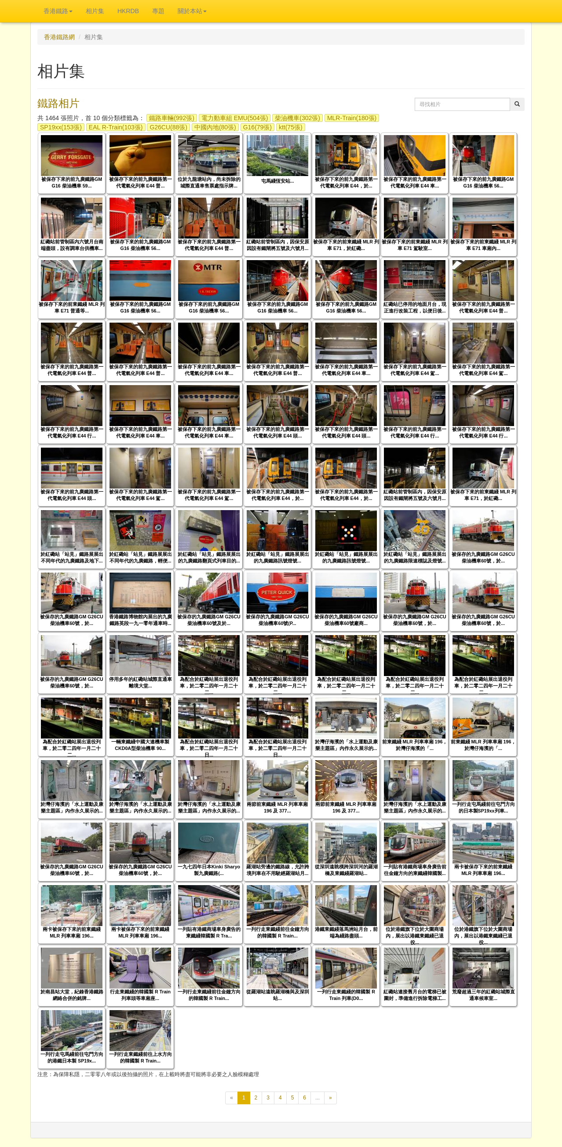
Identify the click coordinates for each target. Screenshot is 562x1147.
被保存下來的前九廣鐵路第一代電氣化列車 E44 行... (71, 432)
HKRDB (128, 11)
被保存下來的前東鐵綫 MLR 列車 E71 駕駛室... (415, 245)
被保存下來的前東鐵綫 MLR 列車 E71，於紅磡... (346, 245)
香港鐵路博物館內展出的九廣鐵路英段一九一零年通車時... (140, 620)
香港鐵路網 (59, 36)
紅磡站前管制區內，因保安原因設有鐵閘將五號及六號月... (277, 245)
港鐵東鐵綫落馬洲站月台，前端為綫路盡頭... (346, 932)
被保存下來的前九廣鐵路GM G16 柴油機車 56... (483, 182)
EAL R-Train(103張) (116, 127)
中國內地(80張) (215, 127)
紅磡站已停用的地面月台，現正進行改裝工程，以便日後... (414, 307)
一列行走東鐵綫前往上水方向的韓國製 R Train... (140, 1057)
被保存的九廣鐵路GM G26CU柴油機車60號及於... (209, 620)
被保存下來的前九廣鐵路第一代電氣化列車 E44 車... (414, 182)
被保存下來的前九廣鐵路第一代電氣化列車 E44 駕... (414, 370)
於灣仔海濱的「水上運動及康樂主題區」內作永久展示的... (346, 745)
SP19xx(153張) (61, 127)
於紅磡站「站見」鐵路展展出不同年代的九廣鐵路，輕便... (140, 557)
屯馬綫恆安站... (277, 181)
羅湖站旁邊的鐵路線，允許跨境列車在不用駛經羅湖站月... (277, 870)
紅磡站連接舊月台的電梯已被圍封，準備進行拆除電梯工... (414, 995)
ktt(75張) (291, 127)
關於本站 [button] (192, 11)
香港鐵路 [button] (58, 11)
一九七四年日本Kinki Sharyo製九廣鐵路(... (209, 870)
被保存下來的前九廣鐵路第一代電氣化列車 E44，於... (346, 182)
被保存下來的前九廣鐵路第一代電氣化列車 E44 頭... (277, 432)
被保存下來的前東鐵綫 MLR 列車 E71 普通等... (72, 307)
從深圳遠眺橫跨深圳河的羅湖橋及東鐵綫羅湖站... (346, 870)
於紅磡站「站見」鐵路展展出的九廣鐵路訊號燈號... (277, 557)
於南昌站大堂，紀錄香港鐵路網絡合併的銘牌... (71, 995)
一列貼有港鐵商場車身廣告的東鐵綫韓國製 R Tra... (209, 932)
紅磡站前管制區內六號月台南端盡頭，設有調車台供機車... (71, 245)
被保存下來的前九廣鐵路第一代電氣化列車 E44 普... (140, 182)
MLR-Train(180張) (351, 117)
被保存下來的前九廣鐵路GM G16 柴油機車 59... (71, 182)
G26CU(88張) (168, 127)
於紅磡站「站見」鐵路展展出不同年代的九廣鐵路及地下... (71, 557)
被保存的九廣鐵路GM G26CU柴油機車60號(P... (277, 620)
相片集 (95, 11)
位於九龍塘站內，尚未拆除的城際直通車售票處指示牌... (209, 182)
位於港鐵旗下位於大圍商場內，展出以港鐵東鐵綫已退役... (415, 935)
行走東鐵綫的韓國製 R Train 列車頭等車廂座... (140, 995)
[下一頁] (330, 1098)
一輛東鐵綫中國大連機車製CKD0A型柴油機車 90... (140, 745)
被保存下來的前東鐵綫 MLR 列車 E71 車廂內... (483, 245)
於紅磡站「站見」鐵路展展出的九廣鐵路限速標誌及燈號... (414, 557)
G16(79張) (257, 127)
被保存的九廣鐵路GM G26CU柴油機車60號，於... (483, 557)
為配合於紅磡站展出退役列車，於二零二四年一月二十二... (209, 685)
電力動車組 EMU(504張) (234, 117)
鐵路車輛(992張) (171, 117)
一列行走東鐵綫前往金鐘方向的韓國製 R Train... (277, 932)
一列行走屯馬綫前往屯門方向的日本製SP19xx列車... (483, 807)
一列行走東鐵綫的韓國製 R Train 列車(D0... (346, 995)
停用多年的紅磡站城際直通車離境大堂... (140, 682)
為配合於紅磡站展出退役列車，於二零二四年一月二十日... (209, 748)
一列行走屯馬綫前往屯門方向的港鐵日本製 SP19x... (71, 1057)
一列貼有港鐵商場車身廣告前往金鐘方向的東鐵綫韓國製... (414, 870)
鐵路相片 (58, 103)
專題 (158, 11)
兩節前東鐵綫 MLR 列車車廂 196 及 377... (277, 807)
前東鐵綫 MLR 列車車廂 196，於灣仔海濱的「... (415, 745)
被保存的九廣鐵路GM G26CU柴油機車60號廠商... (346, 620)
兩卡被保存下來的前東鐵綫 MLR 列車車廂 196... (483, 870)
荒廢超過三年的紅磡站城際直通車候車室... (483, 995)
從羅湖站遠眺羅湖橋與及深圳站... (277, 995)
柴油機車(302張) (297, 117)
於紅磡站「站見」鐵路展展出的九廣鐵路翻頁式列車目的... (209, 557)
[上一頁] (231, 1098)
